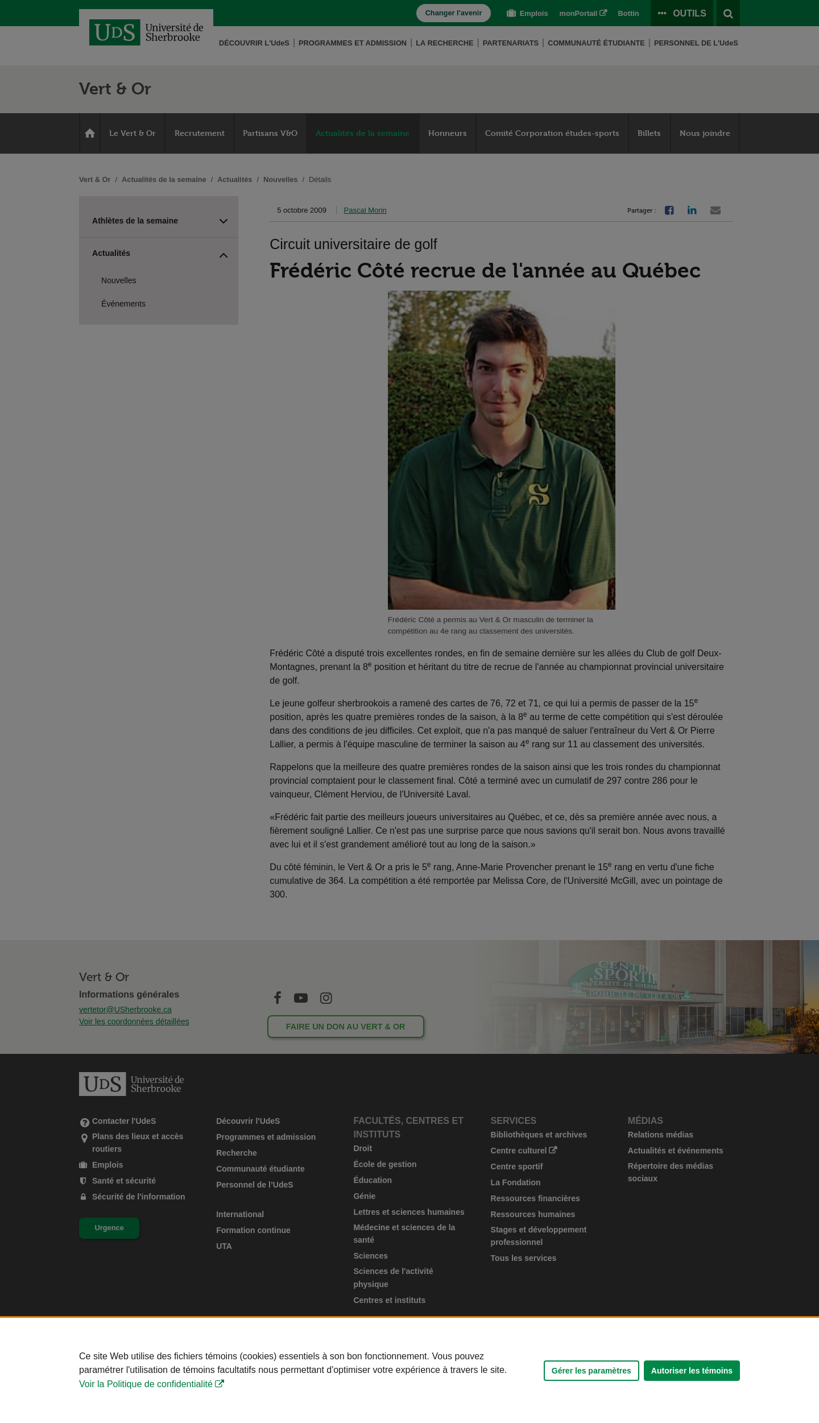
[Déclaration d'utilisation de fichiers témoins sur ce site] (409, 1370)
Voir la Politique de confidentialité (146, 1384)
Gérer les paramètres (591, 1370)
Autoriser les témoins (692, 1370)
